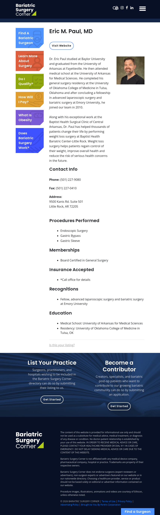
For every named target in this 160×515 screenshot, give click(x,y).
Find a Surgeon (138, 511)
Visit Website (61, 46)
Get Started (52, 399)
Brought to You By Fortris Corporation (100, 504)
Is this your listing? (62, 345)
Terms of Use (109, 501)
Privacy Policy (125, 501)
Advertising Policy (69, 504)
